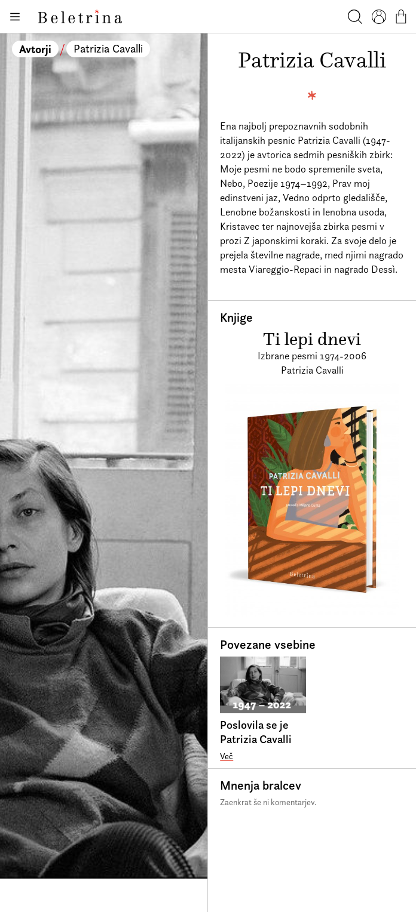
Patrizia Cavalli (108, 49)
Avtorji (35, 49)
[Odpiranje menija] (14, 16)
